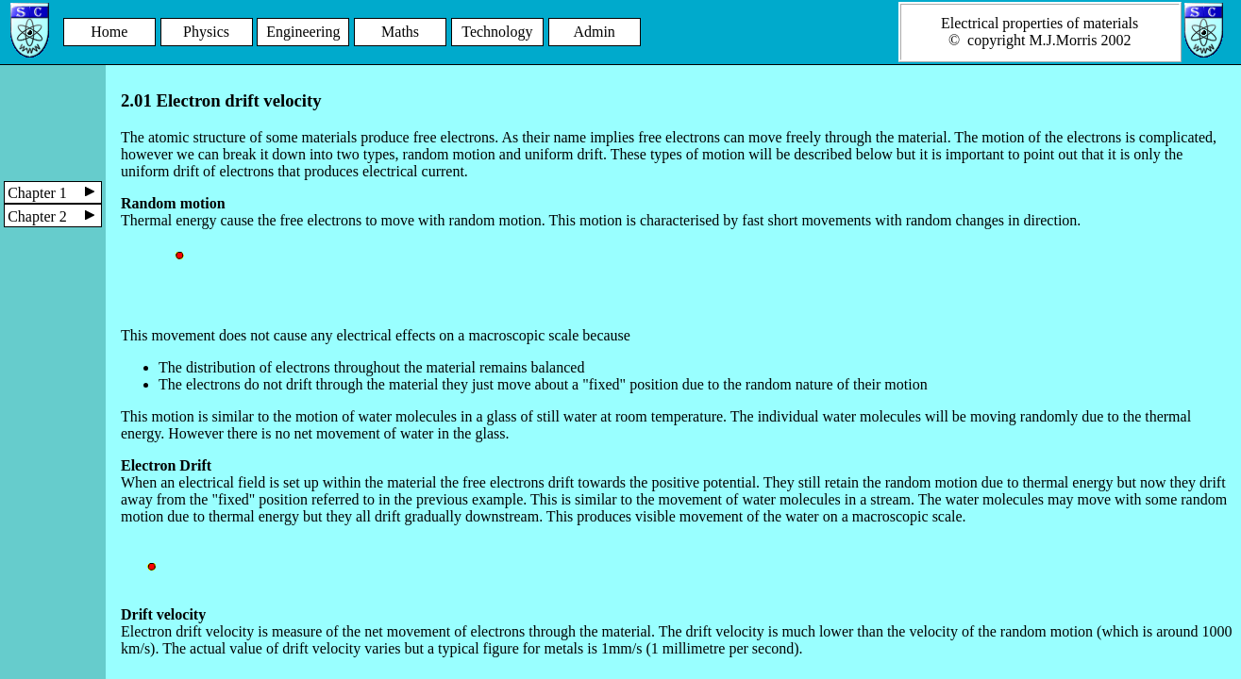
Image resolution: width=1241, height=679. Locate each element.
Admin (593, 32)
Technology (496, 32)
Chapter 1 (55, 193)
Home (109, 32)
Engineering (303, 32)
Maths (400, 32)
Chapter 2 (55, 216)
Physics (206, 32)
